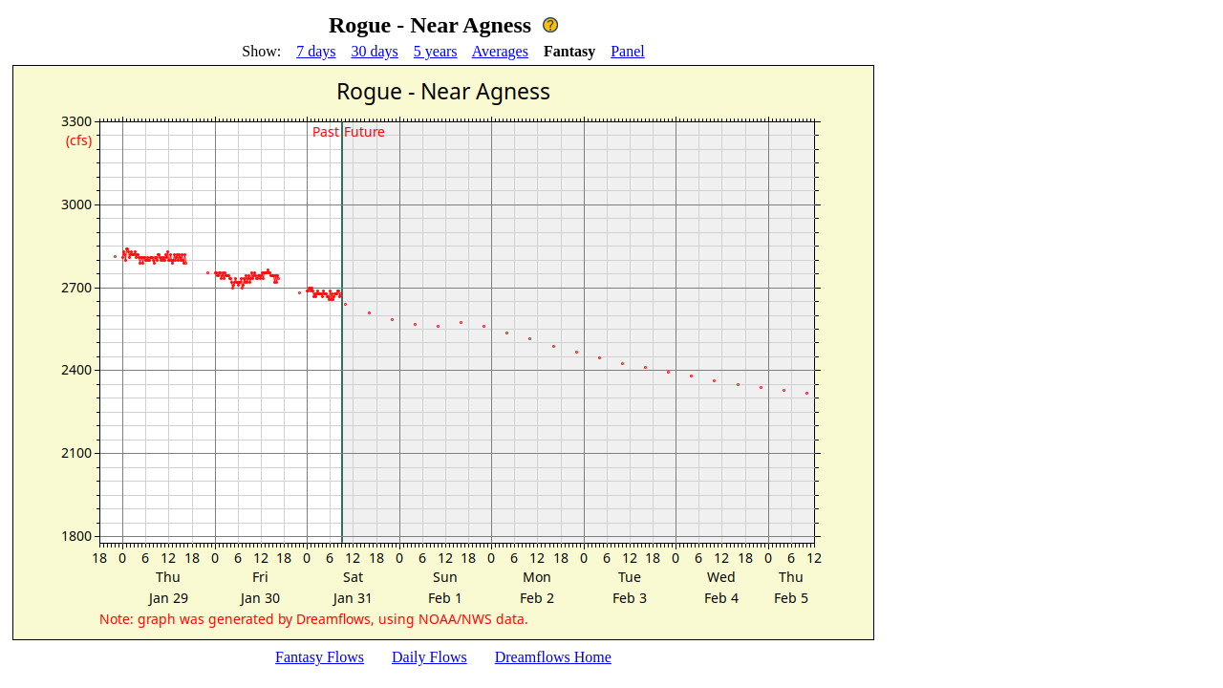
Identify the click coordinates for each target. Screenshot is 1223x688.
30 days (375, 51)
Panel (628, 51)
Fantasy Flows (319, 657)
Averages (500, 51)
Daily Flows (429, 657)
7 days (315, 51)
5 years (436, 51)
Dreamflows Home (553, 657)
